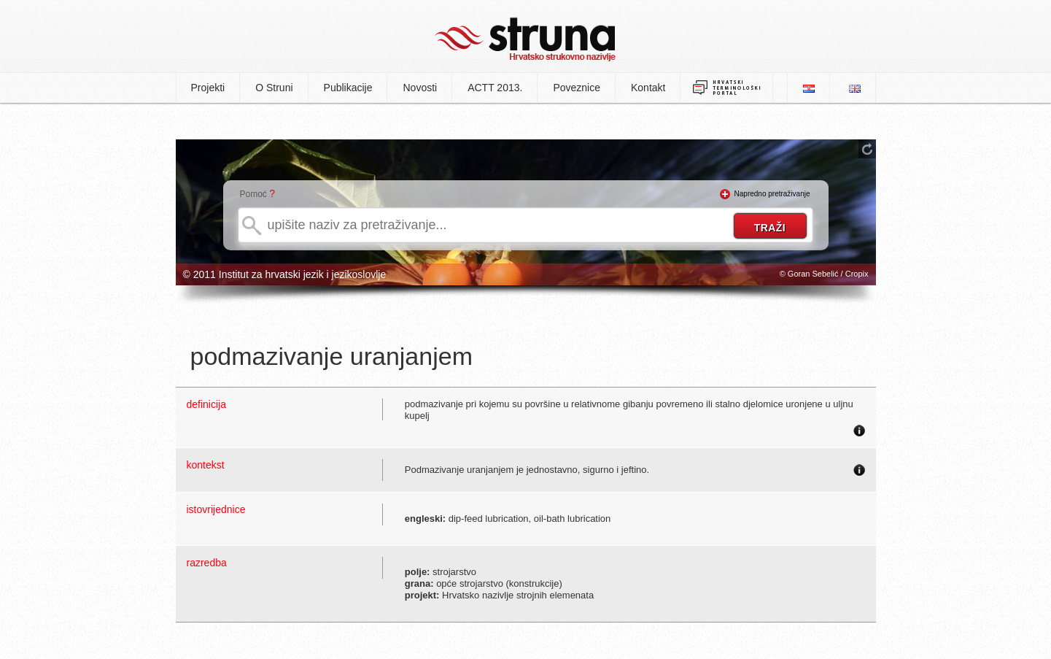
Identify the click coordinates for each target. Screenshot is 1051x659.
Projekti (208, 87)
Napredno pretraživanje (772, 194)
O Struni (273, 87)
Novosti (420, 87)
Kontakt (648, 87)
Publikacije (348, 87)
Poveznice (576, 87)
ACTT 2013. (495, 87)
